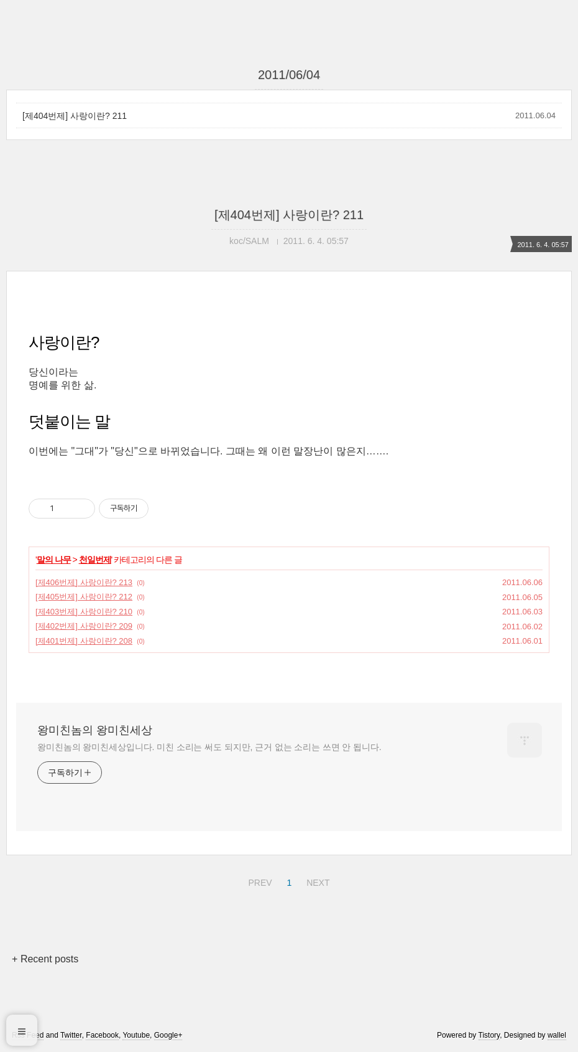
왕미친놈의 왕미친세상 (94, 730)
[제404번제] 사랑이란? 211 (74, 116)
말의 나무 (54, 560)
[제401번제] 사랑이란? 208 (83, 641)
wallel (557, 1035)
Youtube (136, 1035)
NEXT (316, 881)
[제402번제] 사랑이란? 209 (83, 626)
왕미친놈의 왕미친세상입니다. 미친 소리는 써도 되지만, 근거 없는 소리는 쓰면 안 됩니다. (209, 747)
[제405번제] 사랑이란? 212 (83, 596)
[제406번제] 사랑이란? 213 (83, 582)
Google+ (168, 1035)
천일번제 (95, 560)
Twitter (71, 1035)
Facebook (102, 1035)
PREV (258, 881)
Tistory (489, 1035)
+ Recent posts (45, 959)
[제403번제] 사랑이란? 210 (83, 611)
